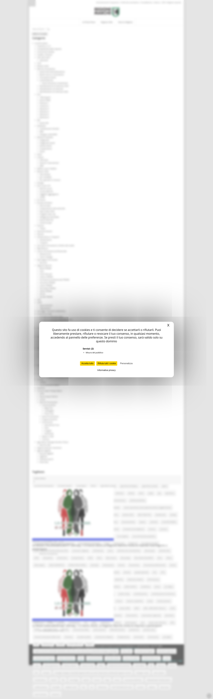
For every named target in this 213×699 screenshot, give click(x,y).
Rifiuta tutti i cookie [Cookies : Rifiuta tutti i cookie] (107, 363)
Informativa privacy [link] (106, 370)
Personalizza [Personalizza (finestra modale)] (126, 363)
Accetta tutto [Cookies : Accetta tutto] (87, 363)
